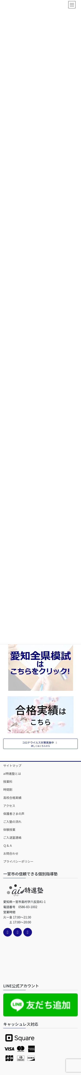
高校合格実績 (12, 797)
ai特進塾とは (12, 773)
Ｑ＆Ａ (7, 845)
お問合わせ (10, 853)
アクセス (9, 805)
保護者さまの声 (13, 813)
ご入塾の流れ (12, 821)
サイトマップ (12, 765)
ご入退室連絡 (12, 837)
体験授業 (9, 829)
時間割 (7, 789)
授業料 (7, 781)
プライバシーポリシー (18, 861)
